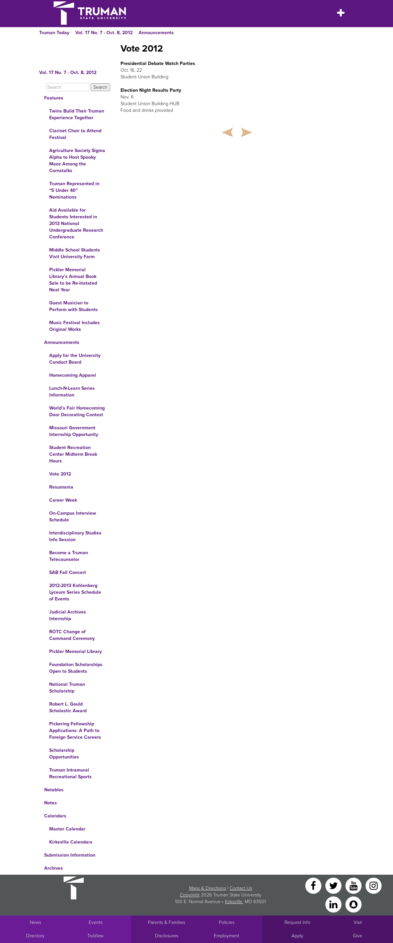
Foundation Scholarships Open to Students (75, 668)
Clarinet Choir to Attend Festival (75, 134)
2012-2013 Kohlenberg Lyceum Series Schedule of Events (75, 592)
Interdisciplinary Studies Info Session (75, 536)
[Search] (67, 87)
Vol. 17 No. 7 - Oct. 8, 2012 (104, 32)
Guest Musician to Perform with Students (73, 306)
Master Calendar (67, 829)
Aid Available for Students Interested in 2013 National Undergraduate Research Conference (76, 223)
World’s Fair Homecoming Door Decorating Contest (77, 411)
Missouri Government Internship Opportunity (73, 431)
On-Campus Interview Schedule (72, 516)
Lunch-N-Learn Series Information (72, 391)
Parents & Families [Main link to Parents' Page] (166, 922)
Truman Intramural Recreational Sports (70, 773)
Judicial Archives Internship (67, 615)
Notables (54, 790)
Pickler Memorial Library (75, 651)
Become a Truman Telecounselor (68, 556)
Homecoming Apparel (72, 375)
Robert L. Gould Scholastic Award (68, 707)
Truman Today (54, 32)
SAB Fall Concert (67, 572)
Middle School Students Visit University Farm (74, 253)
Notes (50, 803)
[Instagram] (373, 885)
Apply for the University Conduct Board (74, 359)
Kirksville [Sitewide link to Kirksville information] (233, 901)
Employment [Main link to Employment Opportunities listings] (226, 936)
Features (53, 98)
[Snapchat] (353, 904)
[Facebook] (314, 885)
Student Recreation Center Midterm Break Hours (73, 454)
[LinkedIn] (334, 904)
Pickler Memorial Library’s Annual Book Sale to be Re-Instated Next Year (73, 280)
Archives (53, 868)
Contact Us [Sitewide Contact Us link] (241, 888)
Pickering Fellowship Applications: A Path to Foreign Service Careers (75, 730)
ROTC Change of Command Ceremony (72, 635)
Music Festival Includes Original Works (74, 326)
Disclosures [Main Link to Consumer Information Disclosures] (166, 936)
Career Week (63, 500)
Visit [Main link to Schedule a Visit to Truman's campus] (357, 922)
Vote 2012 (60, 474)
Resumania (61, 487)
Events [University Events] (95, 922)
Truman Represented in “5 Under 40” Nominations (74, 190)
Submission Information (69, 855)
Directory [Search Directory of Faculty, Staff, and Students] (35, 936)
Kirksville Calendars (70, 842)
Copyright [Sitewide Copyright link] (190, 895)
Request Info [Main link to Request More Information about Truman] (297, 922)
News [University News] (35, 922)
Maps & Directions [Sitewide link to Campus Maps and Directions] (207, 888)
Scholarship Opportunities (64, 753)
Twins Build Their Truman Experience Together (76, 114)
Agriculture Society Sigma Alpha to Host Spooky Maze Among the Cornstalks (77, 160)
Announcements (156, 32)
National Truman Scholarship (67, 687)
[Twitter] (334, 885)
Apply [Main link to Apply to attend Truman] (297, 936)
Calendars (55, 816)
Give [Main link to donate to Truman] (357, 936)
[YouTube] (354, 885)
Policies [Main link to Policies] (226, 922)
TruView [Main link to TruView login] (95, 936)
